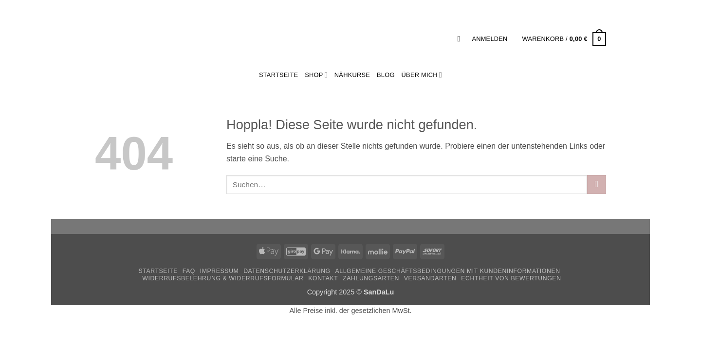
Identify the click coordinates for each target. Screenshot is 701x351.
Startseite (157, 271)
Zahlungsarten (371, 278)
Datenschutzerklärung (287, 271)
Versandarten (430, 278)
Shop (316, 74)
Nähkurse (352, 74)
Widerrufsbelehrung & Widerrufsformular (222, 278)
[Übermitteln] (596, 184)
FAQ (189, 271)
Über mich (422, 74)
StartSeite (278, 74)
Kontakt (323, 278)
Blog (386, 74)
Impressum (219, 271)
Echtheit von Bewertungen (511, 278)
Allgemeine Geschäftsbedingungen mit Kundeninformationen (447, 271)
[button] (461, 38)
